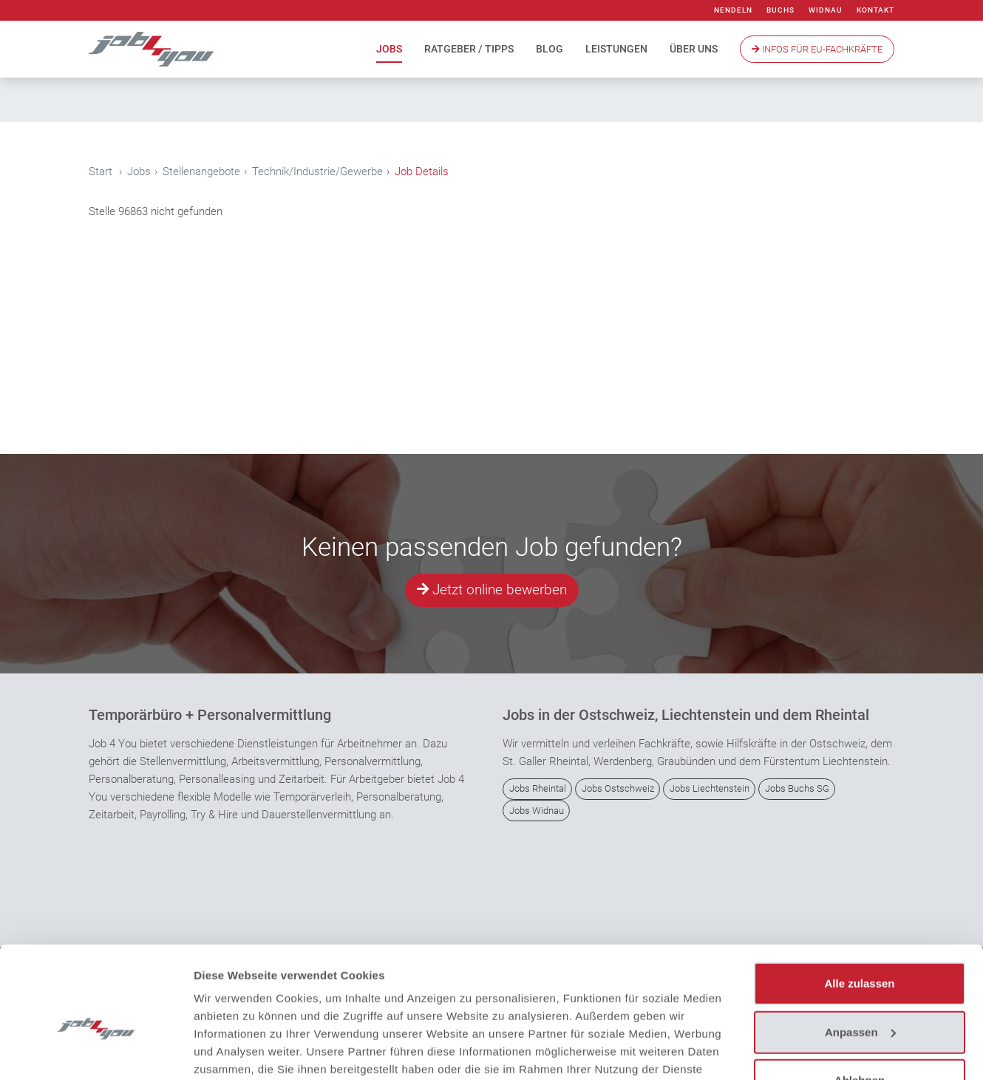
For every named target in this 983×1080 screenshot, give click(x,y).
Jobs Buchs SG (797, 789)
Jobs (389, 49)
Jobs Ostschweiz (618, 789)
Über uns (694, 49)
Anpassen (860, 954)
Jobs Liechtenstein (709, 789)
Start (100, 171)
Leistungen (616, 49)
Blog (549, 49)
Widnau (826, 10)
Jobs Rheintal (537, 789)
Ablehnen (859, 1003)
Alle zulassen (859, 906)
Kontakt (875, 10)
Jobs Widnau (536, 810)
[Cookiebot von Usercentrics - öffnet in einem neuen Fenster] (95, 1051)
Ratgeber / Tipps (469, 49)
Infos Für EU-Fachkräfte (817, 49)
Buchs (780, 10)
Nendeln (733, 10)
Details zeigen (231, 1051)
